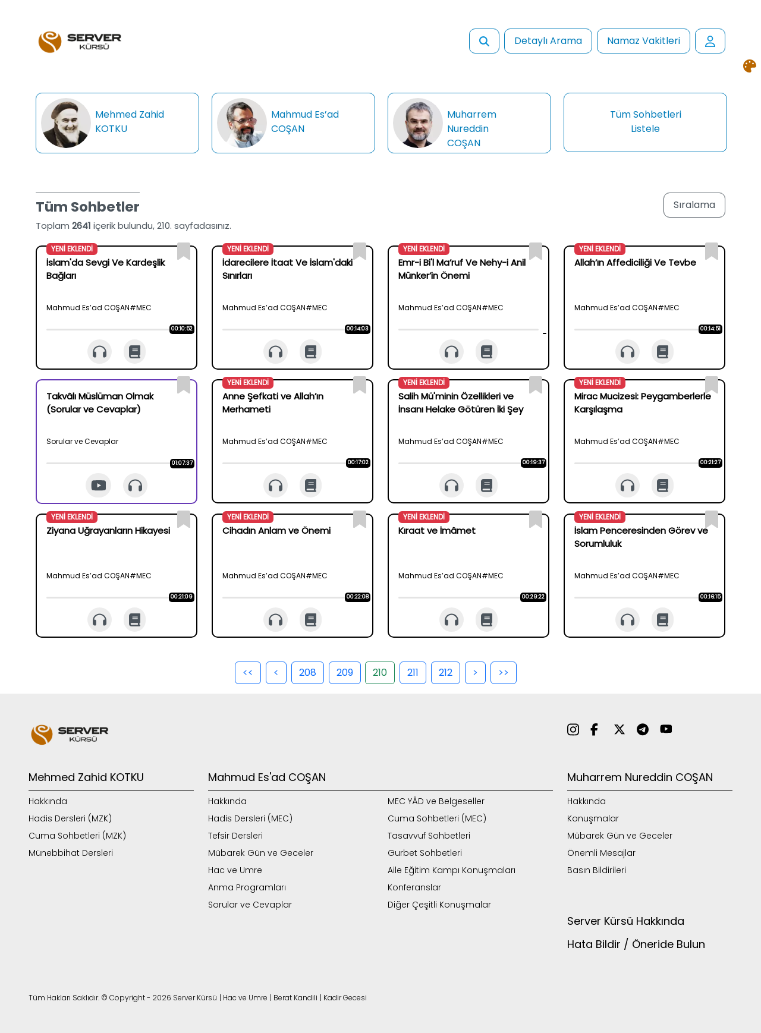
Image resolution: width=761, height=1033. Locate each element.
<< (248, 672)
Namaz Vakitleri (643, 41)
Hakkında (48, 801)
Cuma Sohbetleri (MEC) (437, 818)
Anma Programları (247, 887)
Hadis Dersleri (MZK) (70, 818)
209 (345, 672)
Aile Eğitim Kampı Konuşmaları (451, 870)
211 (413, 672)
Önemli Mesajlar (601, 853)
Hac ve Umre (235, 870)
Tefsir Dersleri (235, 836)
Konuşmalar (593, 818)
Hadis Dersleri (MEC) (250, 818)
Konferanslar (414, 887)
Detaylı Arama (548, 41)
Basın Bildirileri (596, 870)
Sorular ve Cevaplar (250, 905)
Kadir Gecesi (345, 998)
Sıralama (694, 205)
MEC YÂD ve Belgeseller (436, 801)
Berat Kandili (295, 998)
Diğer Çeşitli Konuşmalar (439, 905)
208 (307, 672)
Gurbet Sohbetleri (425, 853)
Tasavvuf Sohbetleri (429, 836)
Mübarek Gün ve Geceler (260, 853)
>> (503, 672)
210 (380, 672)
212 (445, 672)
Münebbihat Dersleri (71, 853)
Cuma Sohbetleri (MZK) (77, 836)
